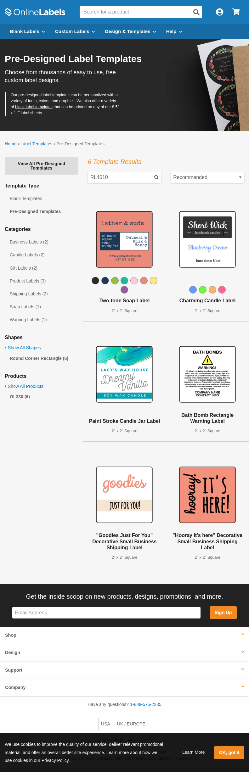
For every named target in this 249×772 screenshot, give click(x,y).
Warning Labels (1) (28, 319)
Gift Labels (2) (23, 268)
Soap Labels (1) (25, 306)
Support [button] (13, 670)
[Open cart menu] (236, 12)
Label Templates (36, 143)
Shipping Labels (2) (29, 293)
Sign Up (223, 612)
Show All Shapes (23, 347)
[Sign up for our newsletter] (106, 612)
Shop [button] (10, 635)
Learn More (193, 752)
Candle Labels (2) (27, 254)
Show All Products (24, 386)
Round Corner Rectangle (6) (39, 358)
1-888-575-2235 (145, 704)
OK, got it (229, 752)
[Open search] (196, 12)
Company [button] (15, 687)
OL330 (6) (20, 396)
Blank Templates (26, 198)
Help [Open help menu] (174, 31)
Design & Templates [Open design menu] (130, 31)
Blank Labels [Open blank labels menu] (27, 31)
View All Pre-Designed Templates (41, 166)
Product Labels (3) (28, 280)
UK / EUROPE (131, 723)
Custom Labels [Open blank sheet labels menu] (75, 31)
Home (10, 143)
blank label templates (34, 107)
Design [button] (12, 652)
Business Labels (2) (29, 241)
